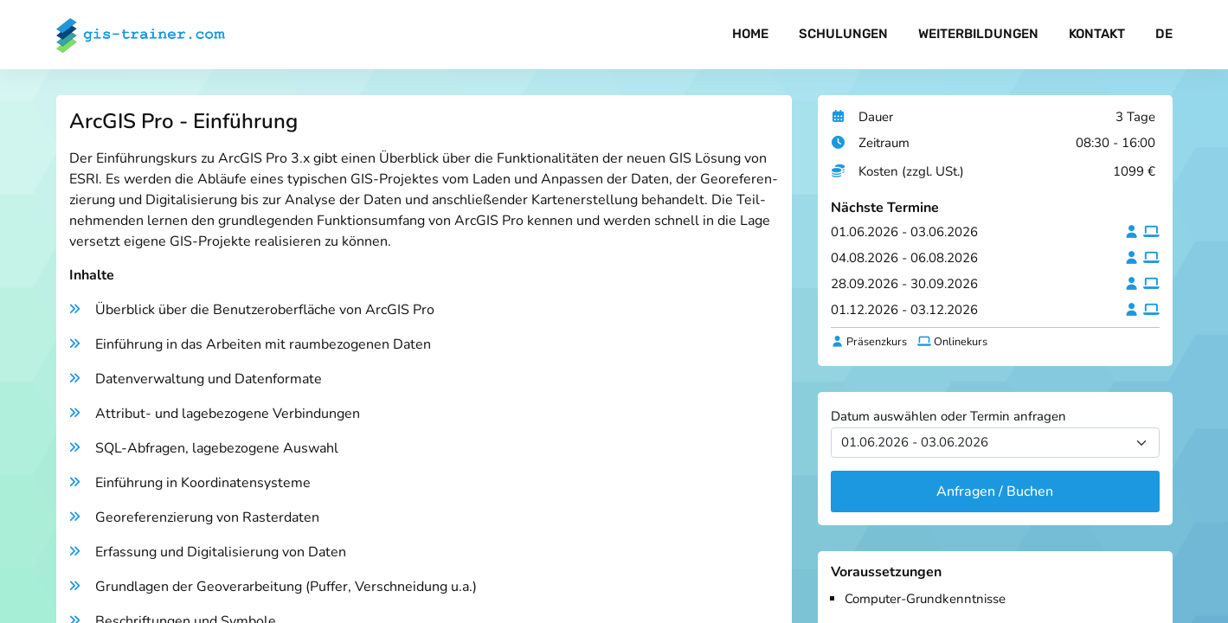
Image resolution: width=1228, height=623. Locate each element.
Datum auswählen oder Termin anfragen (948, 416)
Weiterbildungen (977, 34)
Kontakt (1097, 34)
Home (748, 34)
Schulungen (842, 34)
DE (1164, 34)
